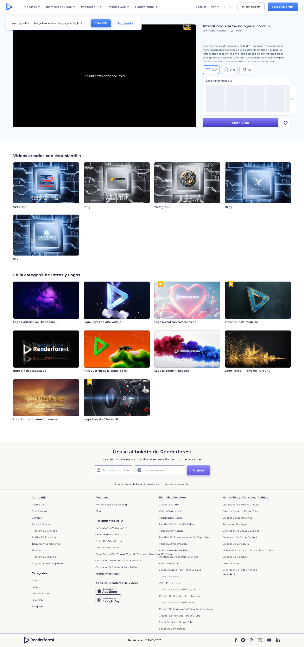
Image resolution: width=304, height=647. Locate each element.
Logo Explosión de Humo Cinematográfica (43, 322)
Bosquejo (37, 606)
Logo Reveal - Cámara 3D (101, 419)
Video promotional (170, 583)
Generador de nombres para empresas (118, 560)
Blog (98, 511)
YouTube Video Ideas (107, 573)
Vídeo (35, 580)
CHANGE (101, 23)
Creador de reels (169, 576)
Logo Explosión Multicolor (172, 370)
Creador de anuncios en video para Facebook (186, 609)
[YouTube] (269, 640)
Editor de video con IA (108, 541)
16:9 (211, 69)
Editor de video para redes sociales (180, 569)
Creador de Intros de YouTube (240, 511)
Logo (35, 586)
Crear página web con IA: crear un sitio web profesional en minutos (135, 554)
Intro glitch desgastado (29, 370)
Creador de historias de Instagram (179, 596)
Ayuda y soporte (41, 524)
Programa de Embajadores (48, 563)
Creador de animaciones (237, 517)
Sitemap (36, 550)
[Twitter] (260, 640)
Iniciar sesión (251, 7)
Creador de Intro (169, 504)
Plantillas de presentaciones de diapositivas (185, 537)
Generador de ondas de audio (240, 537)
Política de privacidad (44, 537)
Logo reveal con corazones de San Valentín (184, 322)
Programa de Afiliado (44, 530)
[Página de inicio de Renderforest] (9, 7)
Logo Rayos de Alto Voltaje (102, 322)
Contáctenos (39, 511)
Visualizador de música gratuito (241, 504)
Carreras (37, 517)
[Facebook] (236, 640)
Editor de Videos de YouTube (176, 622)
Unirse (198, 470)
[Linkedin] (278, 640)
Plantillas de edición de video (176, 524)
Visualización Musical (171, 517)
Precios (201, 7)
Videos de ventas (169, 563)
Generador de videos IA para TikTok (116, 567)
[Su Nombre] (113, 470)
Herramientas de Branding (111, 504)
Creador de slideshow (235, 556)
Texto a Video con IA (107, 547)
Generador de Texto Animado (240, 569)
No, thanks (125, 23)
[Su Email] (160, 470)
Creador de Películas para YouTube (179, 615)
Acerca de (38, 504)
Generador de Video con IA (111, 527)
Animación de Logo (234, 524)
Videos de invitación (171, 530)
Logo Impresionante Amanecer (35, 419)
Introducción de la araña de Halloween (111, 370)
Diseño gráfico (40, 593)
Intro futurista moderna (242, 322)
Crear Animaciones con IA (110, 534)
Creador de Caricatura (236, 543)
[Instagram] (243, 640)
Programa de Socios (44, 556)
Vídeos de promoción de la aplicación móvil (249, 550)
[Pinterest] (251, 640)
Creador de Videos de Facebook (178, 602)
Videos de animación (171, 511)
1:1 (246, 69)
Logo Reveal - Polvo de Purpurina (248, 370)
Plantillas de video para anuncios (178, 556)
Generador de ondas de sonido (241, 530)
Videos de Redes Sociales (173, 550)
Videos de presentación (173, 543)
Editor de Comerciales (172, 628)
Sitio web (37, 599)
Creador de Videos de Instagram (178, 589)
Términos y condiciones (46, 543)
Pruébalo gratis (282, 7)
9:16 (229, 69)
